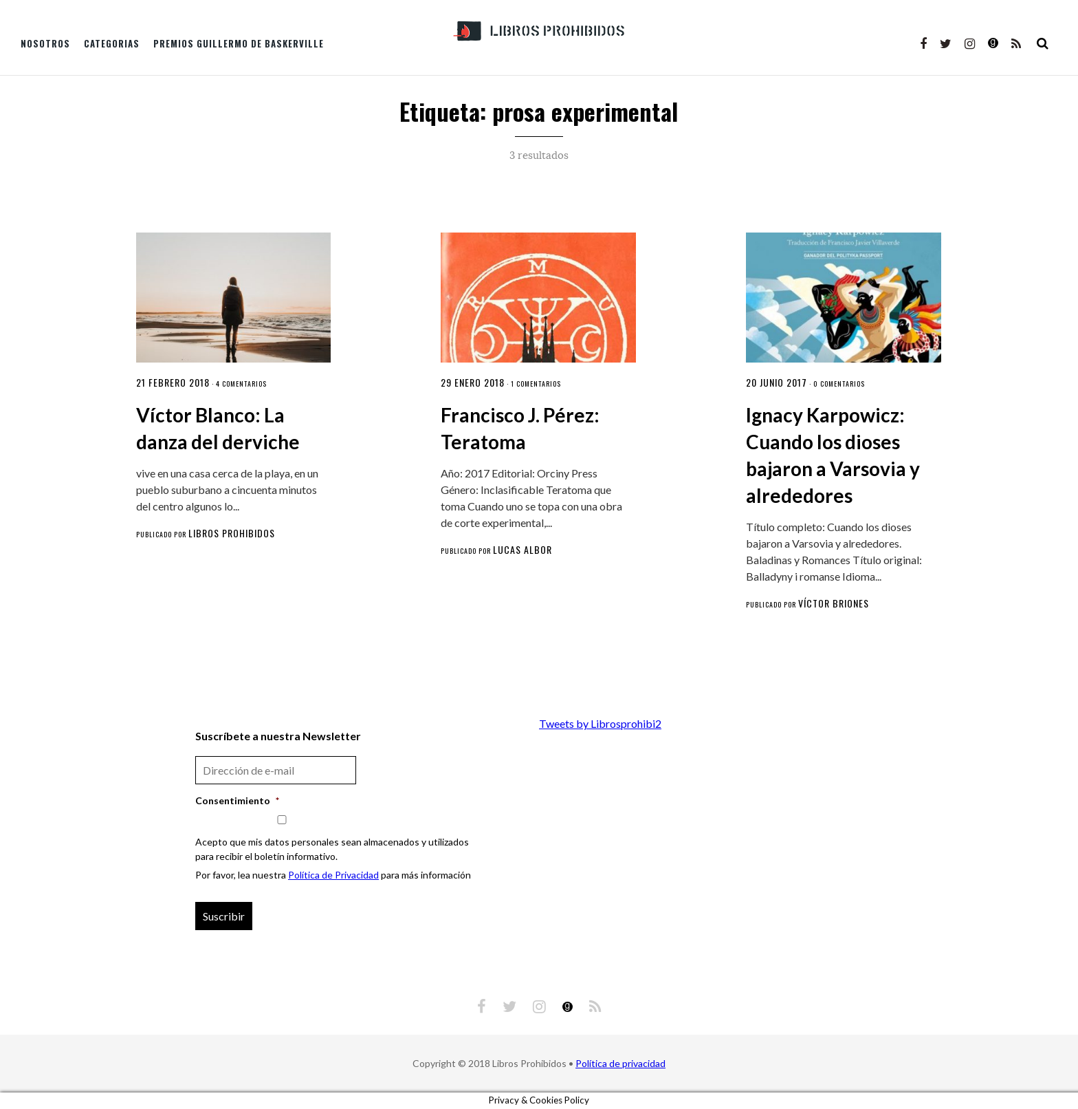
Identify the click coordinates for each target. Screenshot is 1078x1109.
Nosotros (45, 43)
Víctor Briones (833, 603)
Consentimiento (237, 800)
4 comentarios (241, 383)
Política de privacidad (620, 1063)
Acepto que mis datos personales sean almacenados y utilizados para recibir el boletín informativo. (332, 849)
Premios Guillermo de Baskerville (238, 43)
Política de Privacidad (333, 875)
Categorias (112, 43)
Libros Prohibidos (231, 533)
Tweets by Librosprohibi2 (600, 723)
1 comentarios (536, 383)
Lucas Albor (522, 549)
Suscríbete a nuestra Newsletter (278, 735)
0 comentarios (839, 383)
